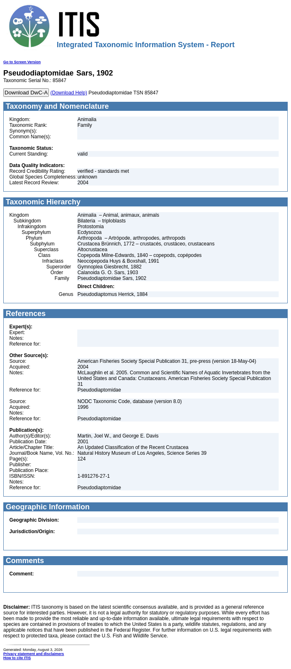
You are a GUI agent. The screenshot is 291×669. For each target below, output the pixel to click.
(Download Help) (69, 93)
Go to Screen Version (22, 62)
